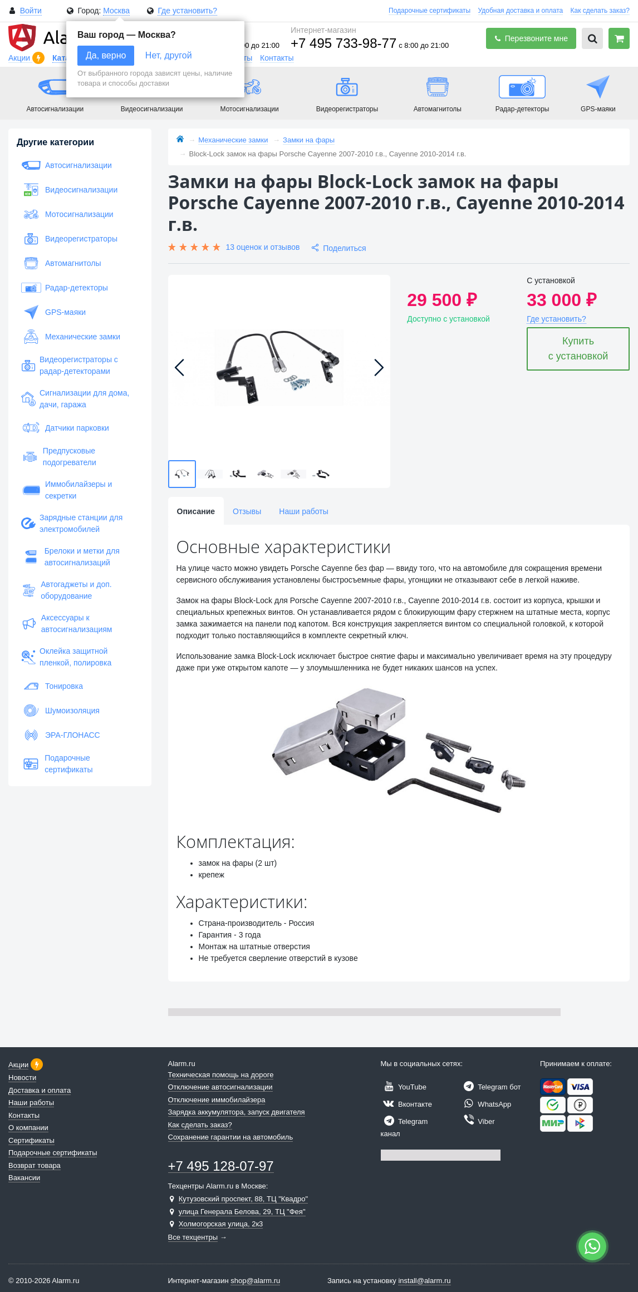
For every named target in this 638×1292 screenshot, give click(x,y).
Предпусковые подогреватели (58, 456)
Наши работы (303, 511)
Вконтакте (406, 1104)
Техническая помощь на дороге (221, 1075)
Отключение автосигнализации (220, 1087)
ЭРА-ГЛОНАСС (60, 735)
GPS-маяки (53, 312)
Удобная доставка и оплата (520, 10)
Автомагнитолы (61, 263)
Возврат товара (34, 1165)
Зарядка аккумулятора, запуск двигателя (236, 1112)
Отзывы (247, 511)
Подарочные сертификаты (429, 10)
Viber (477, 1121)
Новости (22, 1077)
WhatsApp (486, 1104)
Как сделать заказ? (600, 10)
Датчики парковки (65, 428)
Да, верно (106, 55)
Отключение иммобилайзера (217, 1100)
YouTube (403, 1087)
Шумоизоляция (60, 710)
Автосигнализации (66, 165)
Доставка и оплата (39, 1090)
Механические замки (70, 336)
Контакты (276, 57)
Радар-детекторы (64, 287)
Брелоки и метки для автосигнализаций (70, 556)
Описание (196, 511)
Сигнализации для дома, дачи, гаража (75, 398)
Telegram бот (490, 1087)
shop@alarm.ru (255, 1280)
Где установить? (187, 10)
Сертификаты (31, 1140)
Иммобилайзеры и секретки (66, 490)
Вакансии (24, 1177)
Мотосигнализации (67, 214)
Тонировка (52, 686)
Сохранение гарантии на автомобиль (230, 1137)
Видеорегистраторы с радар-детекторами (69, 365)
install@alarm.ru (424, 1280)
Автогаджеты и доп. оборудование (66, 590)
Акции (20, 57)
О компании (28, 1127)
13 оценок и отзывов (262, 247)
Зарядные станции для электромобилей (71, 523)
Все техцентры (193, 1237)
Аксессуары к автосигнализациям (66, 623)
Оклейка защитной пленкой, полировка (66, 657)
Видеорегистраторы (69, 238)
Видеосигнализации (69, 190)
